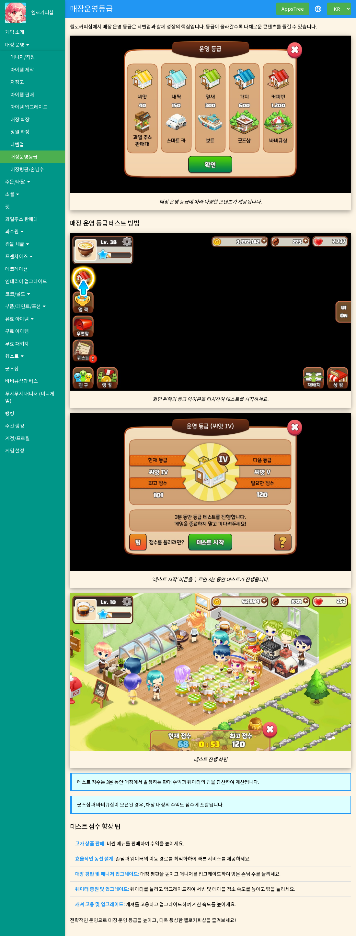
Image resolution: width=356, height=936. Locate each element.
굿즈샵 (12, 368)
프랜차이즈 (19, 256)
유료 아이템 (19, 318)
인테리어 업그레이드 (26, 281)
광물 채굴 (17, 243)
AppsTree (292, 8)
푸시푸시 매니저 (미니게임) (29, 397)
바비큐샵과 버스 (21, 380)
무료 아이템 (17, 331)
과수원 (14, 231)
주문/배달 (17, 181)
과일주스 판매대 (21, 219)
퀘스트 (14, 355)
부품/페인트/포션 (25, 306)
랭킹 (9, 413)
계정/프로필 (17, 438)
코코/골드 (17, 293)
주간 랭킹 (14, 425)
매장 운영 (17, 44)
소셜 (12, 194)
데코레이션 (16, 268)
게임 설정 (14, 450)
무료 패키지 (17, 343)
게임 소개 (14, 31)
